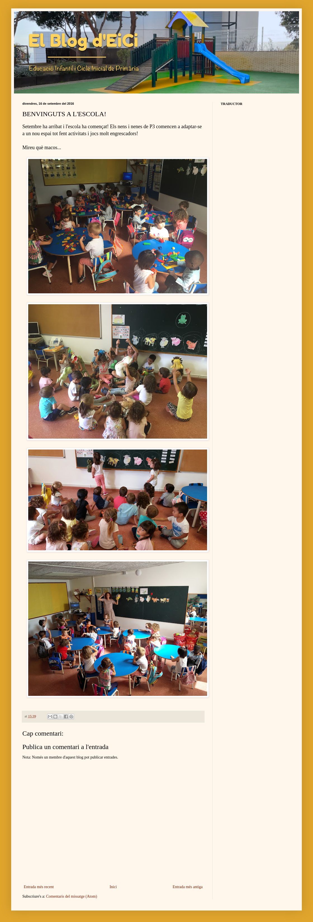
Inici (113, 887)
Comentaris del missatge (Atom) (71, 896)
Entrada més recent (39, 887)
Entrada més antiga (188, 887)
